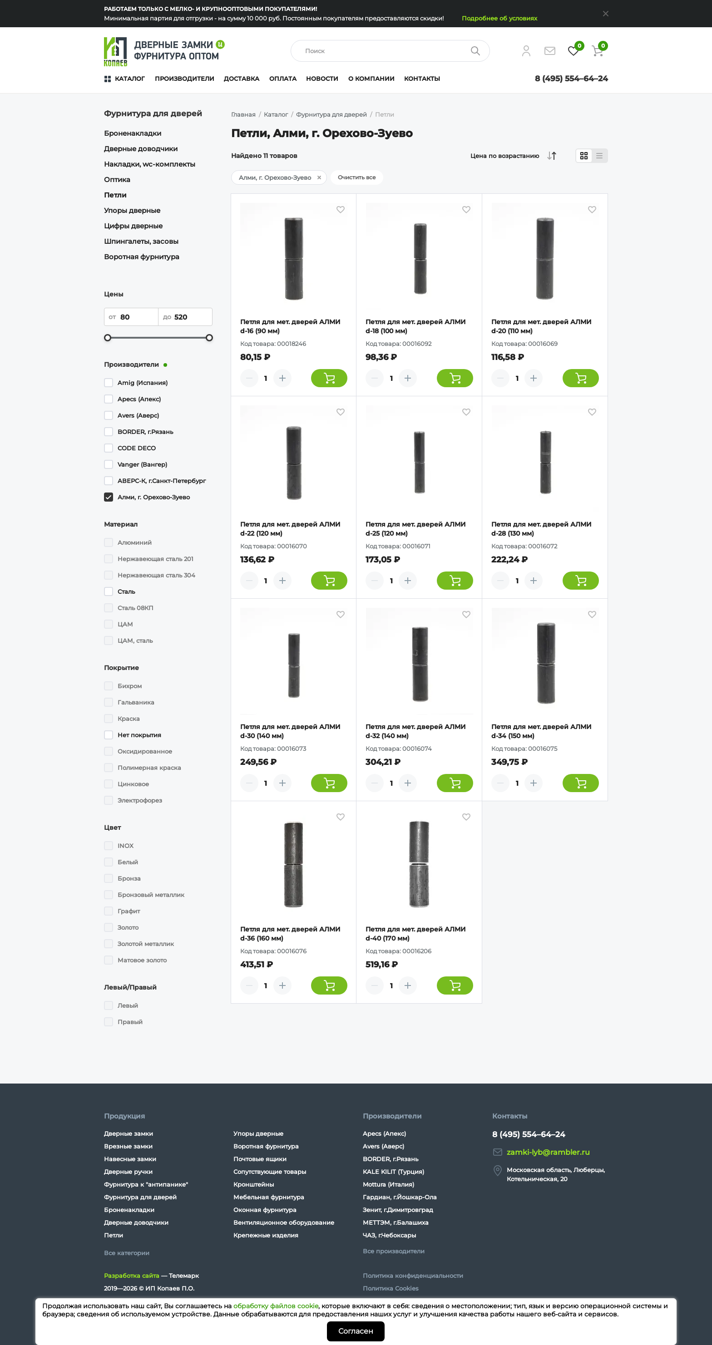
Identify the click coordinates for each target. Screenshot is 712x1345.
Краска (129, 718)
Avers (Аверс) (138, 415)
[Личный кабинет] (526, 51)
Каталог (130, 78)
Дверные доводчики (141, 148)
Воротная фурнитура (141, 256)
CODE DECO (137, 448)
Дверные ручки (128, 1171)
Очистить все (357, 177)
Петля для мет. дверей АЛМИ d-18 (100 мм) (416, 326)
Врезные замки (128, 1146)
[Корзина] (597, 51)
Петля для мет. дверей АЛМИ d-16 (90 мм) (290, 326)
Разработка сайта (131, 1275)
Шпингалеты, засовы (141, 241)
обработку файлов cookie (275, 1306)
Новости (322, 78)
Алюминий (135, 542)
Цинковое (133, 784)
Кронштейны (253, 1184)
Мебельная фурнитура (268, 1197)
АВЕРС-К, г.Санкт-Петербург (162, 480)
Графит (129, 911)
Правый (130, 1021)
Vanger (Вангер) (142, 464)
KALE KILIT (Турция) (393, 1171)
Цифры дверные (133, 226)
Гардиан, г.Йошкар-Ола (400, 1197)
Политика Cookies (391, 1288)
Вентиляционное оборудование (283, 1222)
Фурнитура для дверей (140, 1197)
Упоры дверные (132, 210)
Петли (115, 195)
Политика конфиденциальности (413, 1275)
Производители (184, 78)
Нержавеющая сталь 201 (155, 558)
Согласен (355, 1331)
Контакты (422, 78)
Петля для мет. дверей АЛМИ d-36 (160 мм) (290, 933)
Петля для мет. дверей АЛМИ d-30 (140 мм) (290, 731)
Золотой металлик (146, 943)
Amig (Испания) (143, 382)
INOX (126, 845)
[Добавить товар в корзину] (329, 378)
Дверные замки (128, 1133)
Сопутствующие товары (269, 1171)
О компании (371, 78)
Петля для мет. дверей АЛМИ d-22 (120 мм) (290, 528)
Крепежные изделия (265, 1235)
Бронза (129, 878)
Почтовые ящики (260, 1159)
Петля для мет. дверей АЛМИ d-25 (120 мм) (416, 528)
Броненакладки (132, 133)
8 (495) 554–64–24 (571, 78)
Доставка (241, 78)
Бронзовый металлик (151, 894)
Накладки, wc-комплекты (149, 164)
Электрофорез (140, 800)
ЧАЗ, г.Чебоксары (389, 1235)
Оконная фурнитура (265, 1209)
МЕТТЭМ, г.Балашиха (396, 1222)
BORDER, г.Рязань (145, 431)
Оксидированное (145, 751)
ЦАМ (125, 624)
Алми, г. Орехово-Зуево (154, 497)
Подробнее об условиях (499, 18)
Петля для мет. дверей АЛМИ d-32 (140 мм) (416, 731)
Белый (128, 862)
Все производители (394, 1251)
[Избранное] (573, 51)
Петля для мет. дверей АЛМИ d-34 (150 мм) (541, 731)
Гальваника (136, 702)
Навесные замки (130, 1159)
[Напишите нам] (550, 51)
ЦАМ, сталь (135, 640)
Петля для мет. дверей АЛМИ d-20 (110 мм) (541, 326)
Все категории (126, 1252)
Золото (128, 927)
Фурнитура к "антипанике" (146, 1184)
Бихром (130, 686)
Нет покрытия (139, 735)
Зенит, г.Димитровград (398, 1209)
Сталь (126, 591)
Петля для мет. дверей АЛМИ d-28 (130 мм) (541, 528)
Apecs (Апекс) (139, 399)
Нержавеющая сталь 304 (156, 575)
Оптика (117, 179)
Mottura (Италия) (388, 1184)
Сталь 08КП (135, 607)
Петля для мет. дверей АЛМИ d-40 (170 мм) (416, 933)
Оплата (283, 78)
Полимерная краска (149, 767)
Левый (128, 1005)
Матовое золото (142, 960)
